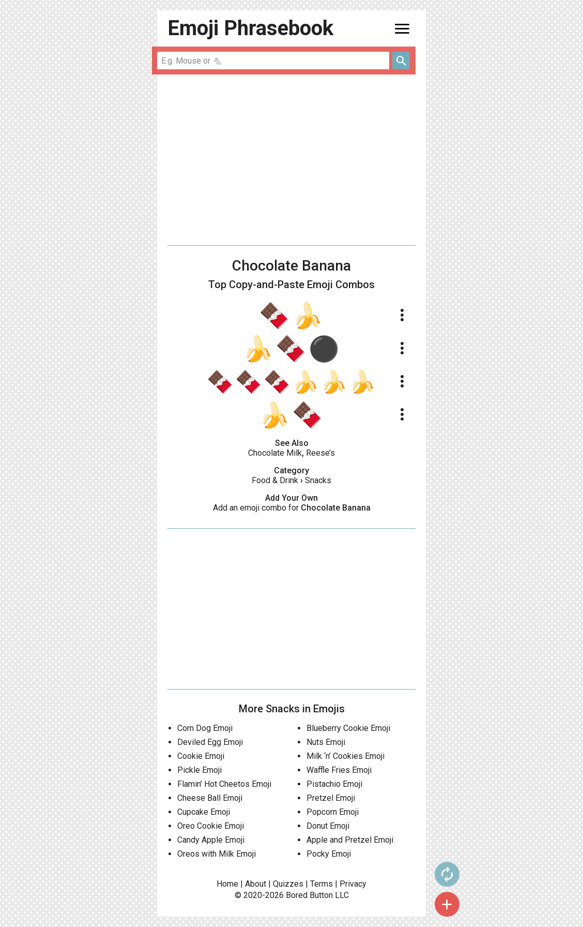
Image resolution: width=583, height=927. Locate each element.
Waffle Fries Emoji (339, 770)
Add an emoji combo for (292, 508)
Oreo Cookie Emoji (210, 826)
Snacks (318, 480)
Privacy (353, 884)
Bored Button (309, 895)
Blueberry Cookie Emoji (348, 728)
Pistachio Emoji (334, 784)
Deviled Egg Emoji (210, 742)
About (255, 884)
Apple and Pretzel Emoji (349, 840)
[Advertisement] (291, 159)
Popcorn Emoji (332, 812)
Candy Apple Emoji (210, 840)
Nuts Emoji (325, 742)
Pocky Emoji (328, 854)
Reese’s (320, 453)
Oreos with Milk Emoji (216, 854)
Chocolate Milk (275, 453)
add (447, 904)
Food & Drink (275, 480)
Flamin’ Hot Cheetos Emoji (224, 784)
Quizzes (288, 884)
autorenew (447, 874)
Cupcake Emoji (203, 812)
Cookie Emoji (200, 756)
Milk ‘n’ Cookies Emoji (345, 756)
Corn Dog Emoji (205, 728)
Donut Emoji (327, 826)
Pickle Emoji (199, 770)
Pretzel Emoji (330, 798)
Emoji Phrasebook (250, 28)
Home (227, 884)
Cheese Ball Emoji (209, 798)
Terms (321, 884)
